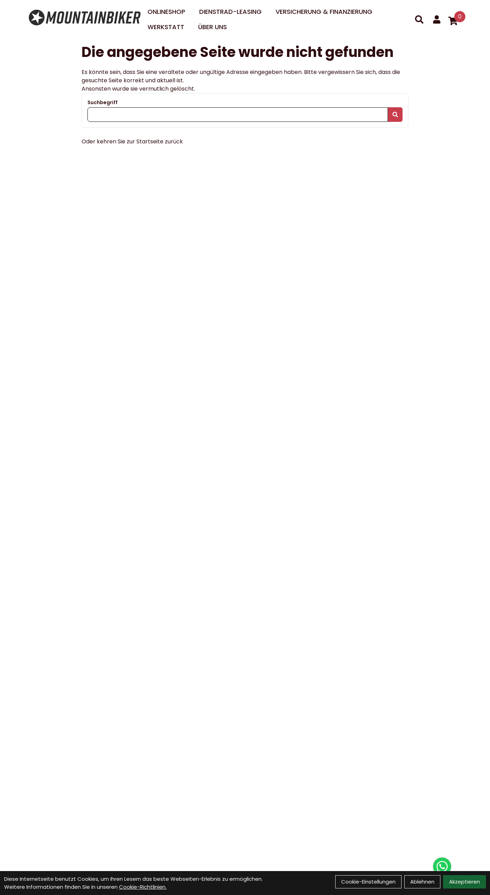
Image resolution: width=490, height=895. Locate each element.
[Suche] (419, 19)
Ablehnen (422, 881)
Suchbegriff (102, 102)
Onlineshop (166, 11)
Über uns (212, 27)
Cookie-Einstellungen (368, 881)
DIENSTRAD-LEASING (230, 11)
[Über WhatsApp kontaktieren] (442, 867)
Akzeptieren (464, 881)
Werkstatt (165, 27)
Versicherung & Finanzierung (324, 11)
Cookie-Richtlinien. (143, 886)
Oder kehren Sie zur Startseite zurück (132, 141)
